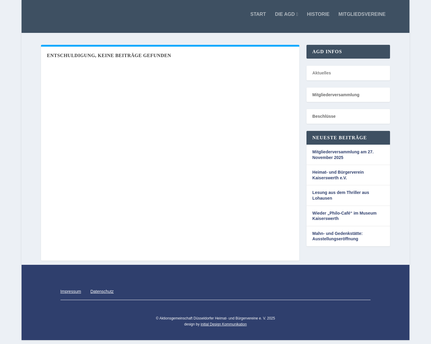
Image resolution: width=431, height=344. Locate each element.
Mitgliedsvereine (362, 18)
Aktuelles (321, 77)
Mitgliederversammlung (335, 99)
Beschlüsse (324, 120)
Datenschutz (102, 295)
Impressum (70, 295)
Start (258, 18)
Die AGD (285, 18)
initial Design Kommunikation (224, 328)
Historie (318, 18)
